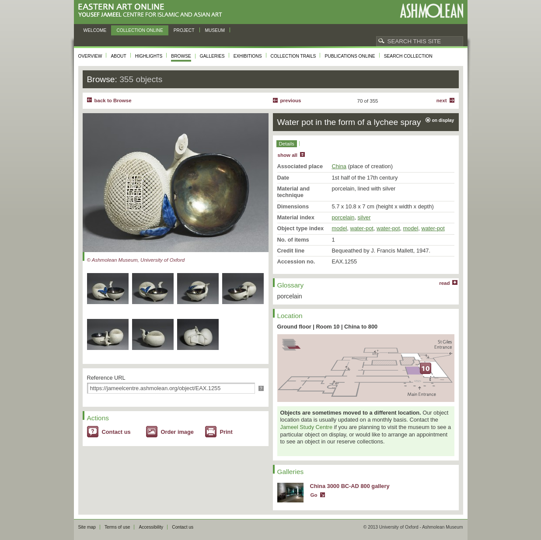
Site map (87, 527)
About (118, 56)
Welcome (95, 30)
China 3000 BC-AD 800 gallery (350, 486)
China (339, 166)
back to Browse (113, 100)
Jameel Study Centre (306, 427)
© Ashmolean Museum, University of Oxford (136, 260)
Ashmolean (431, 10)
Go (314, 495)
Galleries (212, 56)
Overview (90, 56)
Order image (177, 432)
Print (226, 432)
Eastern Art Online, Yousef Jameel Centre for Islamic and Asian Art (152, 10)
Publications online (350, 56)
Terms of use (117, 527)
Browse (181, 56)
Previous (290, 100)
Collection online (139, 30)
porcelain (343, 217)
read (444, 283)
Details (286, 143)
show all (287, 155)
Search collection (408, 56)
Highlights (149, 56)
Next (441, 100)
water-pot (361, 228)
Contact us (116, 432)
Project (184, 30)
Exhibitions (248, 56)
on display (443, 120)
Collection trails (293, 56)
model (339, 228)
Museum (215, 30)
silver (364, 217)
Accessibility (151, 527)
